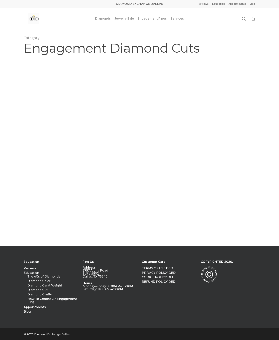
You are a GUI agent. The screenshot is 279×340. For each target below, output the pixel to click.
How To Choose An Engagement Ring (52, 300)
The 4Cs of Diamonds (43, 276)
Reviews (30, 268)
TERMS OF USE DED (157, 268)
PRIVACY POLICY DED (159, 272)
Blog (27, 311)
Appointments (35, 307)
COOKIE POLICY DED (158, 277)
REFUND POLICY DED (158, 281)
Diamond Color (38, 281)
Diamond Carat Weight (44, 285)
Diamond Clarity (39, 294)
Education (31, 272)
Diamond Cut (37, 290)
